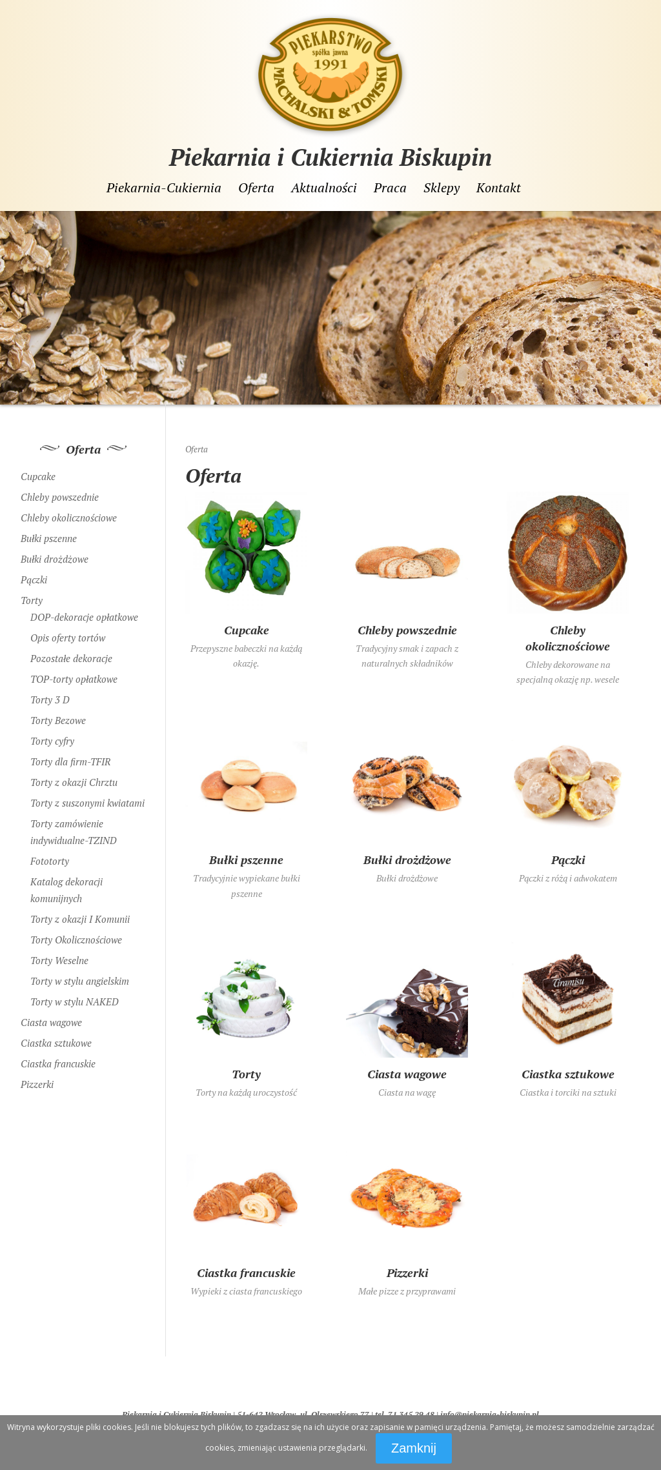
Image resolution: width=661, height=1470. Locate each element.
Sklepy (441, 187)
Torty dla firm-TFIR (70, 756)
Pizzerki (37, 1079)
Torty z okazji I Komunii (80, 914)
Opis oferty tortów (67, 633)
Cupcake (38, 471)
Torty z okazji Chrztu (73, 777)
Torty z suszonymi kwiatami (87, 798)
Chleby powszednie (60, 492)
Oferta (256, 187)
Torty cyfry (52, 736)
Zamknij (413, 1448)
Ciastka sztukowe (56, 1038)
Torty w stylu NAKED (74, 997)
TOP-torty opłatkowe (73, 674)
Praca (390, 187)
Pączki (34, 575)
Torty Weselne (59, 955)
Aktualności (324, 187)
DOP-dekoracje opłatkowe (84, 612)
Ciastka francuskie (58, 1058)
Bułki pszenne (49, 533)
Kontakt (498, 187)
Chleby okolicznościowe (69, 513)
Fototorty (49, 856)
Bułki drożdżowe (54, 554)
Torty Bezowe (58, 715)
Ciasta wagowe (51, 1017)
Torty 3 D (50, 695)
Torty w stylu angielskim (79, 976)
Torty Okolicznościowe (76, 935)
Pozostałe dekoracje (71, 653)
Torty (32, 595)
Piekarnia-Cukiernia (164, 187)
